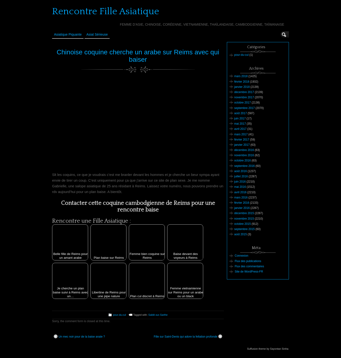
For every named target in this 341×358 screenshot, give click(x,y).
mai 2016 (240, 186)
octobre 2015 (242, 224)
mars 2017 (241, 134)
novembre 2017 (244, 97)
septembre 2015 (244, 229)
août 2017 (240, 113)
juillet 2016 (241, 176)
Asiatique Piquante (68, 34)
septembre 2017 (244, 108)
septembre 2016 (244, 166)
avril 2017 (240, 129)
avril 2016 (240, 192)
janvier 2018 (242, 87)
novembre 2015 (244, 218)
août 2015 (240, 234)
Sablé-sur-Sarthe (158, 314)
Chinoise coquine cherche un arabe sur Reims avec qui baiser (138, 55)
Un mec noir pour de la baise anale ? (79, 336)
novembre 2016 (244, 155)
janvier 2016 (242, 208)
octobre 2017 (242, 102)
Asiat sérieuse (97, 34)
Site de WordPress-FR (249, 271)
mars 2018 (241, 76)
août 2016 (240, 171)
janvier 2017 (242, 144)
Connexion (241, 255)
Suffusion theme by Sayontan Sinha (267, 348)
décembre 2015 (244, 213)
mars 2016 (241, 197)
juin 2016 (240, 181)
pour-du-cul (119, 314)
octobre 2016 (242, 160)
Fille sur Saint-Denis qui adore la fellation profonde (188, 336)
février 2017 (241, 139)
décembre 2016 (244, 150)
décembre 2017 (244, 92)
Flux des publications (248, 261)
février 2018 (241, 81)
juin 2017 (240, 118)
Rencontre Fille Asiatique (105, 11)
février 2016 (241, 202)
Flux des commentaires (249, 266)
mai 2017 (240, 123)
